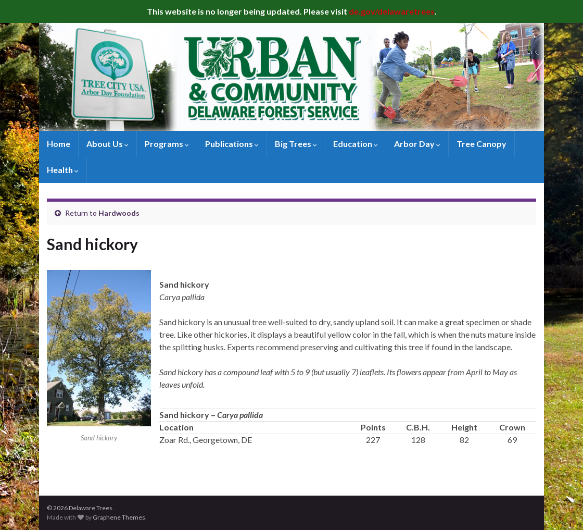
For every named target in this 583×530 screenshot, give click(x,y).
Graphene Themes (119, 517)
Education (355, 144)
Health (63, 170)
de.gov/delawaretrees (392, 11)
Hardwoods (119, 212)
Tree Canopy (481, 144)
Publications (232, 144)
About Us (107, 144)
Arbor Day (417, 144)
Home (58, 144)
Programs (167, 144)
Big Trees (296, 144)
